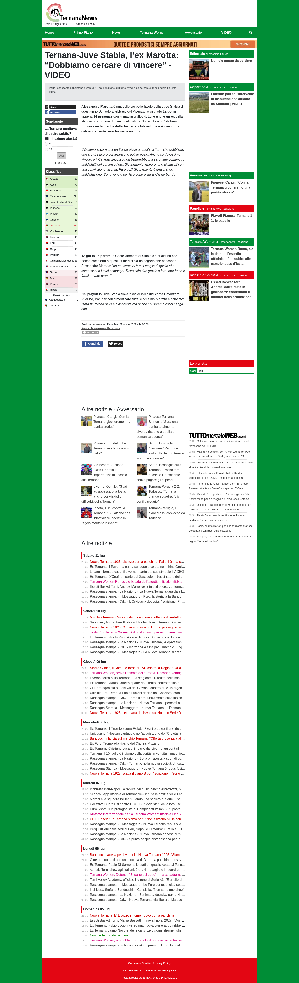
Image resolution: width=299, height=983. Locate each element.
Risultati (61, 162)
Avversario (98, 324)
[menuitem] (251, 32)
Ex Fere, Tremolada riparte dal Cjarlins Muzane (124, 743)
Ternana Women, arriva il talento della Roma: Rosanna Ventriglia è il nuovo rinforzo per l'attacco (160, 673)
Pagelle (195, 208)
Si (50, 143)
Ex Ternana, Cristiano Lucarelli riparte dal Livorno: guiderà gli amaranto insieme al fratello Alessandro (164, 748)
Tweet (115, 344)
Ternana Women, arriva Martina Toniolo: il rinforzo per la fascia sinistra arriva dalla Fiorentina (158, 940)
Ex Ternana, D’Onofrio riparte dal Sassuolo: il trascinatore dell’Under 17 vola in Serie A (153, 576)
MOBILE (163, 970)
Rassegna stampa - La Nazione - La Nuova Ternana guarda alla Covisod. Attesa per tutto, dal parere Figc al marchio (175, 591)
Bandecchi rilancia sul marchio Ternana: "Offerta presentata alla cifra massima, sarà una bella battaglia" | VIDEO (172, 738)
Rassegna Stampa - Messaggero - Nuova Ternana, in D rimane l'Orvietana (144, 708)
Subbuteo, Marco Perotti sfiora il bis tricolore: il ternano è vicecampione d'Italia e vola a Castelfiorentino (166, 622)
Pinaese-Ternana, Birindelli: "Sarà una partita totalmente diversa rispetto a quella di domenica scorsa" (157, 426)
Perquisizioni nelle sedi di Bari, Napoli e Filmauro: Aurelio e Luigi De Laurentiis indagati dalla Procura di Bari (169, 829)
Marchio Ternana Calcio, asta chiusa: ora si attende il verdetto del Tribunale (145, 617)
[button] (61, 155)
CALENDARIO (132, 970)
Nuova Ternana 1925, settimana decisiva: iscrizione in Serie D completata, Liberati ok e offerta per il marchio (169, 713)
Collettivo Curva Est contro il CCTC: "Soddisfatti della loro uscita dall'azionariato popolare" (156, 804)
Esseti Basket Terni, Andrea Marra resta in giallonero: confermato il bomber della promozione (158, 586)
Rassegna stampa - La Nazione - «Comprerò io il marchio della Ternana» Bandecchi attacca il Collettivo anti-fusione (175, 945)
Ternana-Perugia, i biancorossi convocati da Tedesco (167, 513)
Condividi (93, 344)
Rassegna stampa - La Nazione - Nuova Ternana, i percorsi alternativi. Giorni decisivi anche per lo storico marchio (173, 703)
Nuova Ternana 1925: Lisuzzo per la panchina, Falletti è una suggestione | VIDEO (150, 561)
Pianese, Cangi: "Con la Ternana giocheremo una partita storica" (111, 421)
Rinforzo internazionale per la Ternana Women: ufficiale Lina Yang (138, 814)
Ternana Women (202, 242)
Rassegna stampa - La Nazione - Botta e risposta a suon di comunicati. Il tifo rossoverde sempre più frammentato (173, 758)
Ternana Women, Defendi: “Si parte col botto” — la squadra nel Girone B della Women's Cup (158, 874)
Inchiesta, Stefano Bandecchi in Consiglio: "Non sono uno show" (137, 889)
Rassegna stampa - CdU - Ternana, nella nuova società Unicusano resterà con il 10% (153, 763)
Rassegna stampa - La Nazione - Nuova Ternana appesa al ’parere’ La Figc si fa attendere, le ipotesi (164, 834)
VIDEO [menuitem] (226, 32)
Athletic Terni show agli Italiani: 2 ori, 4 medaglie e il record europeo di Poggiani (148, 870)
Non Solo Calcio (202, 275)
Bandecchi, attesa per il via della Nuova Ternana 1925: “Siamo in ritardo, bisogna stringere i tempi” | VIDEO (169, 855)
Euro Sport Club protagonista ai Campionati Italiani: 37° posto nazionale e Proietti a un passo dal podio (165, 809)
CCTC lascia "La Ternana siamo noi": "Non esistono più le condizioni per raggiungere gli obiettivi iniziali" (166, 819)
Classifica (53, 171)
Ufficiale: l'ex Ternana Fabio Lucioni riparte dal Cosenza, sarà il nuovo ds (143, 693)
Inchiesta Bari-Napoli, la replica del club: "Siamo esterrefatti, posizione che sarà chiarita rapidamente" (164, 789)
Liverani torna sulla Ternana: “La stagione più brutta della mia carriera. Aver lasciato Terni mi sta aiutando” (167, 678)
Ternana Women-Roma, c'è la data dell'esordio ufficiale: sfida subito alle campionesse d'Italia (158, 581)
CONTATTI (149, 970)
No (50, 149)
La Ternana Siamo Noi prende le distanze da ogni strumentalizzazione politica (147, 930)
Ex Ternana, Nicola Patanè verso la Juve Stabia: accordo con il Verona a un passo (150, 637)
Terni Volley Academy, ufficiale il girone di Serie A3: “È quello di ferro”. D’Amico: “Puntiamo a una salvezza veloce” (173, 879)
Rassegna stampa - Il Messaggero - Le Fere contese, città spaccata (140, 884)
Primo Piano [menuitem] (83, 32)
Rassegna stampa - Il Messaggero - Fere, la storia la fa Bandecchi (138, 596)
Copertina (197, 87)
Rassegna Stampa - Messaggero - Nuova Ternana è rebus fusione (138, 768)
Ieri (201, 370)
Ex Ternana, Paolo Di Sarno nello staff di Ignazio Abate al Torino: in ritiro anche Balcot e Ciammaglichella (167, 865)
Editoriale (197, 53)
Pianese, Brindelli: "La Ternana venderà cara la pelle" (111, 448)
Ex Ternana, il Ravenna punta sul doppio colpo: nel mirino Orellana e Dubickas (147, 566)
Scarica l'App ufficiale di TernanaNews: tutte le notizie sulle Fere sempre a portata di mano (156, 794)
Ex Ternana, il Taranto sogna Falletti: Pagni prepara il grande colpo (139, 728)
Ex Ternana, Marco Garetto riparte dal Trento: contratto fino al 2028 (139, 683)
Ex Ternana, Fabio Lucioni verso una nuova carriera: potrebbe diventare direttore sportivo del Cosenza (165, 925)
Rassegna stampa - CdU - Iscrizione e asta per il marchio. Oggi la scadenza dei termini (154, 647)
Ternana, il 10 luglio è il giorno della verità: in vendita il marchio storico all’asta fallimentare (156, 753)
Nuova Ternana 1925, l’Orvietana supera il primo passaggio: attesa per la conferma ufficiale (157, 627)
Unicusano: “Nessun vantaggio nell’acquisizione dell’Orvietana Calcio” (141, 733)
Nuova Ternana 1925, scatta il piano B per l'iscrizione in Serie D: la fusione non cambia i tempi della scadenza (170, 773)
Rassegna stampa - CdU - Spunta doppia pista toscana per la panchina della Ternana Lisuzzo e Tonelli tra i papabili (175, 839)
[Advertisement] (221, 142)
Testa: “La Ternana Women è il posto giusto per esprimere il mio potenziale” (145, 632)
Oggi (193, 370)
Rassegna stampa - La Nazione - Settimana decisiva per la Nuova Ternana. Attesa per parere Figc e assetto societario (177, 894)
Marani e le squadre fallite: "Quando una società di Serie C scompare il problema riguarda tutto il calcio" (166, 799)
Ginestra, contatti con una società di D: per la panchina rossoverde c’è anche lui (148, 860)
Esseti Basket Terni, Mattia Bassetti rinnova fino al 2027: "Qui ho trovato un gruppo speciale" (158, 920)
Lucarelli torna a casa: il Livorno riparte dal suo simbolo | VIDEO (137, 571)
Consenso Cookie (139, 963)
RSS (173, 970)
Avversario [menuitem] (193, 32)
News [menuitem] (116, 32)
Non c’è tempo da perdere (109, 935)
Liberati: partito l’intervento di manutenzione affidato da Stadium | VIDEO (232, 99)
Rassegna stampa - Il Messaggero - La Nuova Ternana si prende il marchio (145, 652)
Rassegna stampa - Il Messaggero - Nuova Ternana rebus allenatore (140, 824)
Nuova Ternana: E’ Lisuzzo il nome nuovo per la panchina (132, 915)
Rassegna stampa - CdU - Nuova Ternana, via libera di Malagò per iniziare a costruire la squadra (161, 899)
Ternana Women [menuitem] (152, 32)
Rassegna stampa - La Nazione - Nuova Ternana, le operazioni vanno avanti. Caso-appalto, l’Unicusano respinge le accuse (181, 642)
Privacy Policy (162, 963)
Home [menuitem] (49, 32)
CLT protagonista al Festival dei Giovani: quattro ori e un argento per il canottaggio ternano (156, 688)
